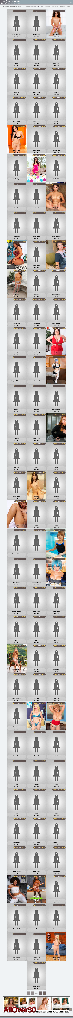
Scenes (68, 6)
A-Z (42, 6)
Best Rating (47, 6)
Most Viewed (55, 6)
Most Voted (62, 6)
